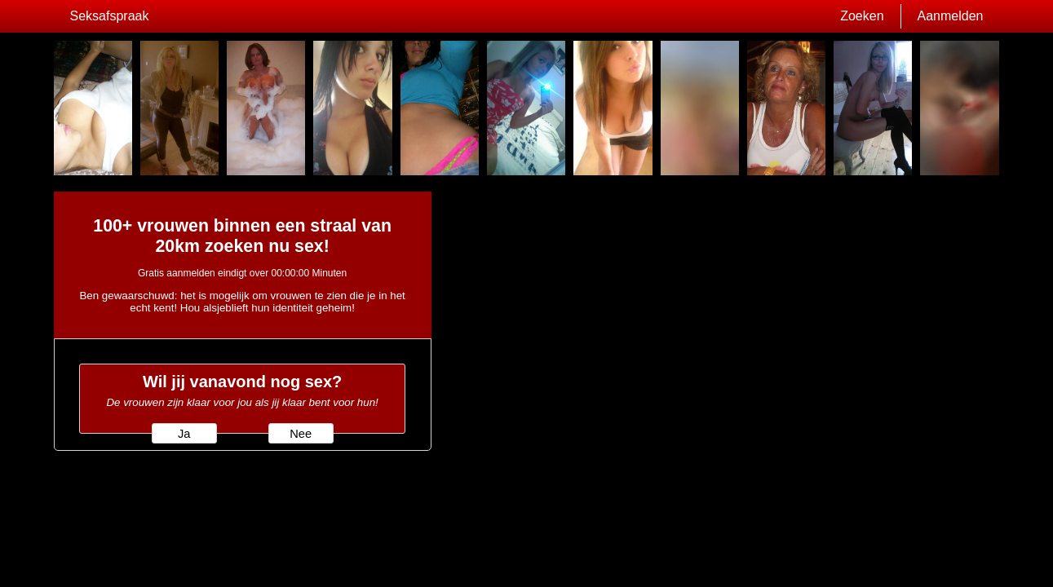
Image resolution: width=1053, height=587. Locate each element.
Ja (184, 433)
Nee (301, 433)
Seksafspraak (109, 16)
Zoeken (861, 16)
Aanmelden (951, 16)
